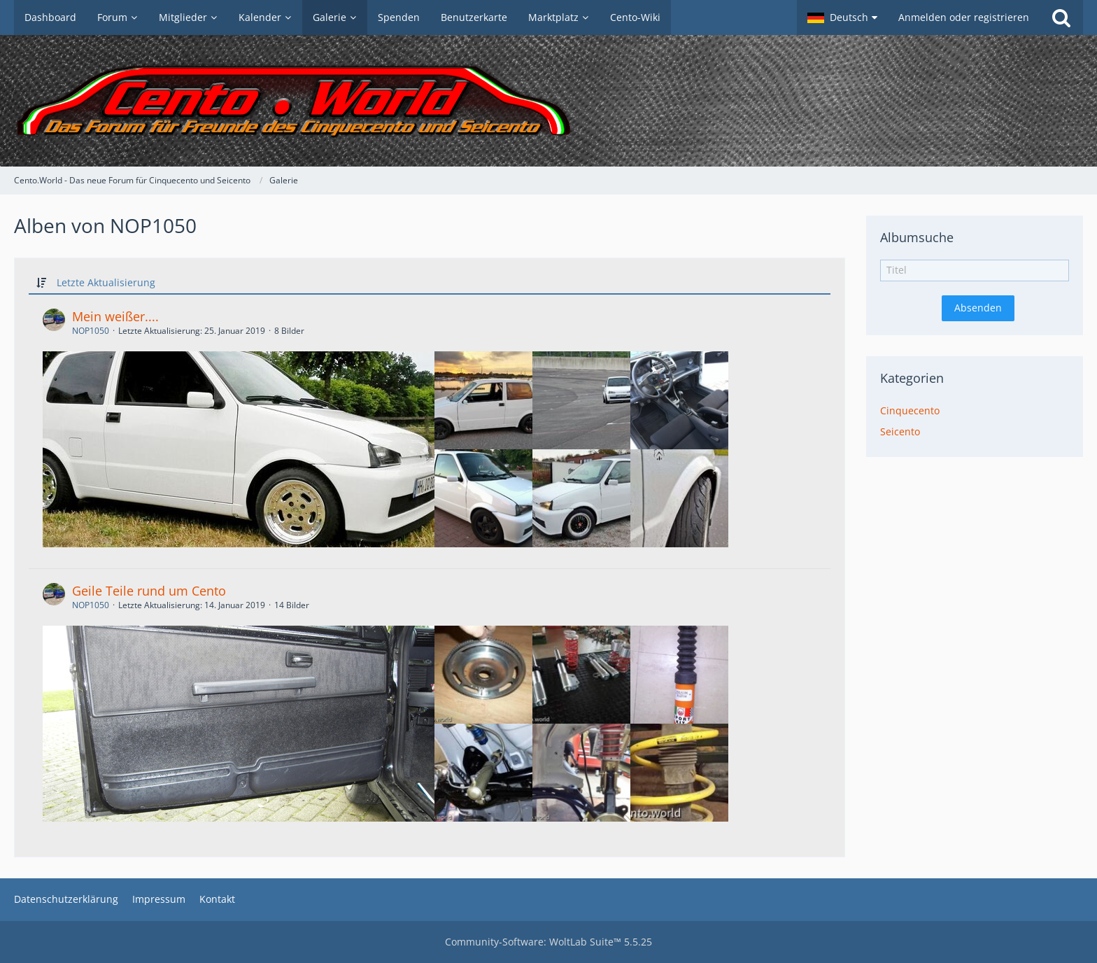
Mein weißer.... (115, 316)
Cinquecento (910, 410)
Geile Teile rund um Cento (149, 590)
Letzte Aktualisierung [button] (106, 282)
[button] (842, 17)
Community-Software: (548, 941)
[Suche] (1061, 17)
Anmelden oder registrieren (963, 17)
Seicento (900, 431)
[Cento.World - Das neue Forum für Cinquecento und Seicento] (548, 101)
